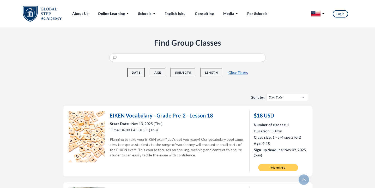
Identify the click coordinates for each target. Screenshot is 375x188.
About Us (80, 13)
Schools (146, 13)
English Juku (175, 13)
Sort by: (258, 97)
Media (230, 13)
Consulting (204, 13)
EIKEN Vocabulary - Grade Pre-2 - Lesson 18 (161, 115)
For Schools (257, 13)
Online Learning (113, 13)
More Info (278, 167)
